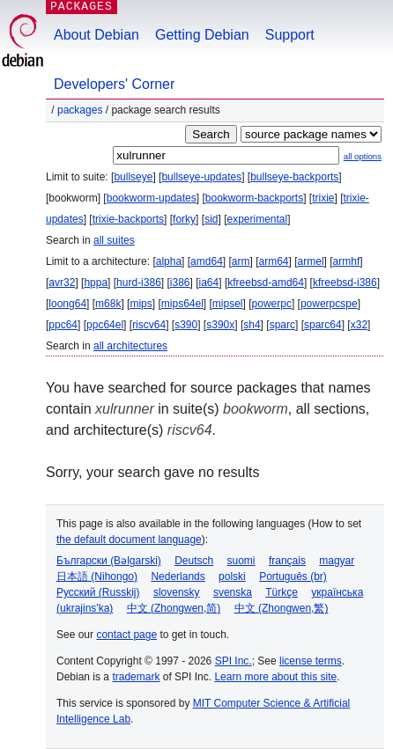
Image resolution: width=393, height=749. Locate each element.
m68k (108, 303)
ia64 (209, 282)
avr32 (61, 282)
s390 (185, 325)
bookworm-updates (151, 198)
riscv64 (149, 325)
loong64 (67, 303)
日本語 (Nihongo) (96, 576)
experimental (256, 219)
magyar (336, 560)
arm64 (274, 261)
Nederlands (177, 576)
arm (241, 261)
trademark (135, 677)
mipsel (227, 303)
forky (184, 219)
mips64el (182, 303)
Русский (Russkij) (98, 592)
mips (141, 303)
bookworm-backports (254, 198)
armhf (346, 261)
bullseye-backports (294, 177)
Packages (79, 110)
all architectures (130, 346)
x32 (359, 325)
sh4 (251, 325)
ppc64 (63, 325)
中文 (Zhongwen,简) (174, 608)
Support (290, 34)
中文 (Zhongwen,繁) (281, 608)
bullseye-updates (201, 177)
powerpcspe (329, 303)
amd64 (206, 261)
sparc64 (323, 325)
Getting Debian (202, 34)
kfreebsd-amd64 (265, 282)
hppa (96, 282)
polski (232, 576)
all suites (114, 240)
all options (363, 156)
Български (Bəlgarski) (108, 560)
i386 (180, 282)
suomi (241, 560)
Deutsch (193, 560)
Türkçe (281, 592)
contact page (126, 634)
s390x (220, 325)
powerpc (272, 303)
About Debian (96, 34)
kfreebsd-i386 (345, 282)
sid (211, 219)
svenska (232, 592)
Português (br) (293, 576)
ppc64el (104, 325)
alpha (169, 261)
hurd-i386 (138, 282)
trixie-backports (128, 219)
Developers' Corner (114, 84)
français (287, 560)
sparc (282, 325)
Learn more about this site (275, 677)
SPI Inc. (233, 661)
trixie (323, 198)
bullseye (133, 177)
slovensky (176, 592)
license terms (310, 661)
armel (311, 261)
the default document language (129, 539)
